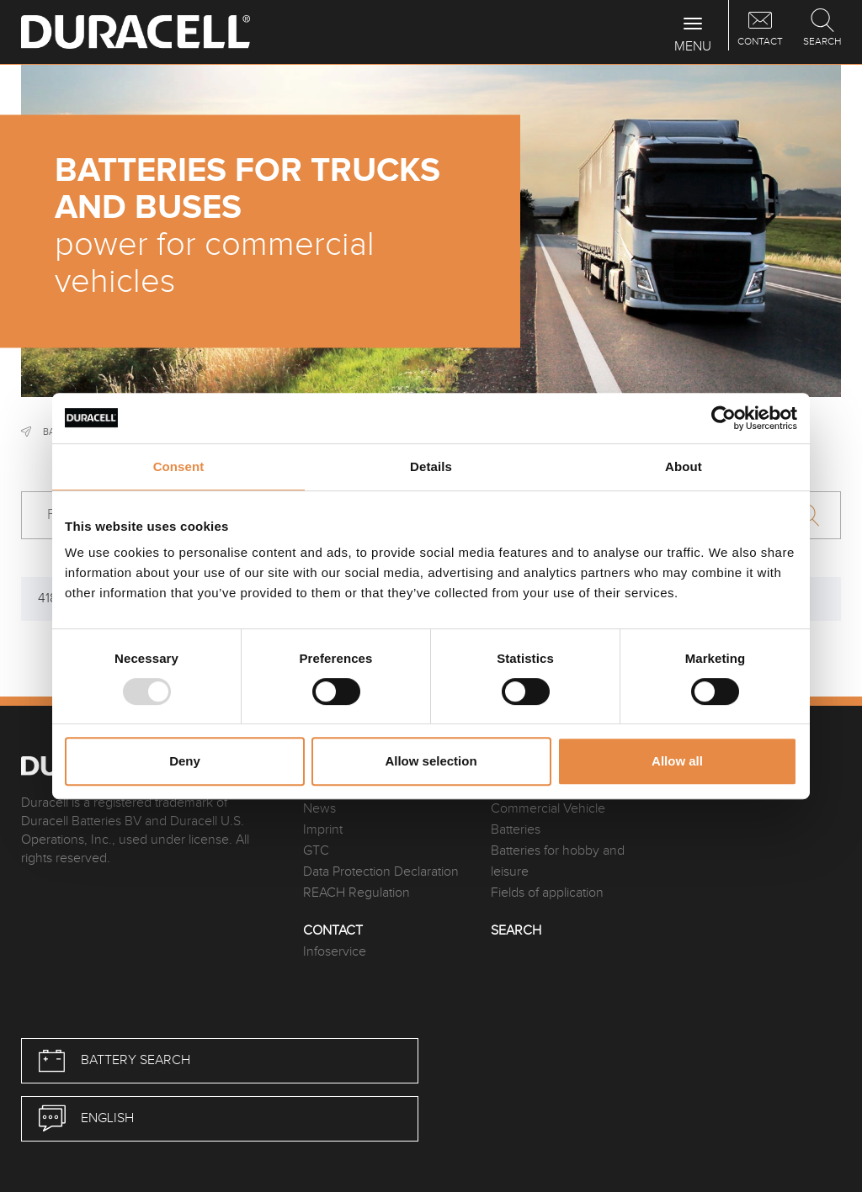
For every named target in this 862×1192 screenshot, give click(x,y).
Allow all (677, 761)
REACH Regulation (356, 893)
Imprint (323, 830)
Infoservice (334, 952)
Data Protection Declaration (381, 872)
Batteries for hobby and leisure (558, 861)
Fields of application (547, 893)
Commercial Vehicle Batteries (548, 819)
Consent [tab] (179, 466)
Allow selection (430, 761)
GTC (316, 851)
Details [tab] (431, 466)
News (319, 809)
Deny (184, 761)
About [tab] (683, 466)
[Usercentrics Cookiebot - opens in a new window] (723, 418)
